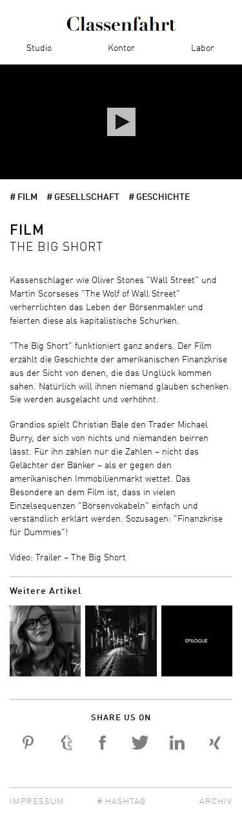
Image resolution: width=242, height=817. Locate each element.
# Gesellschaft (82, 197)
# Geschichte (159, 197)
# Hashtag (121, 802)
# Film (23, 197)
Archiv (215, 802)
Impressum (37, 802)
